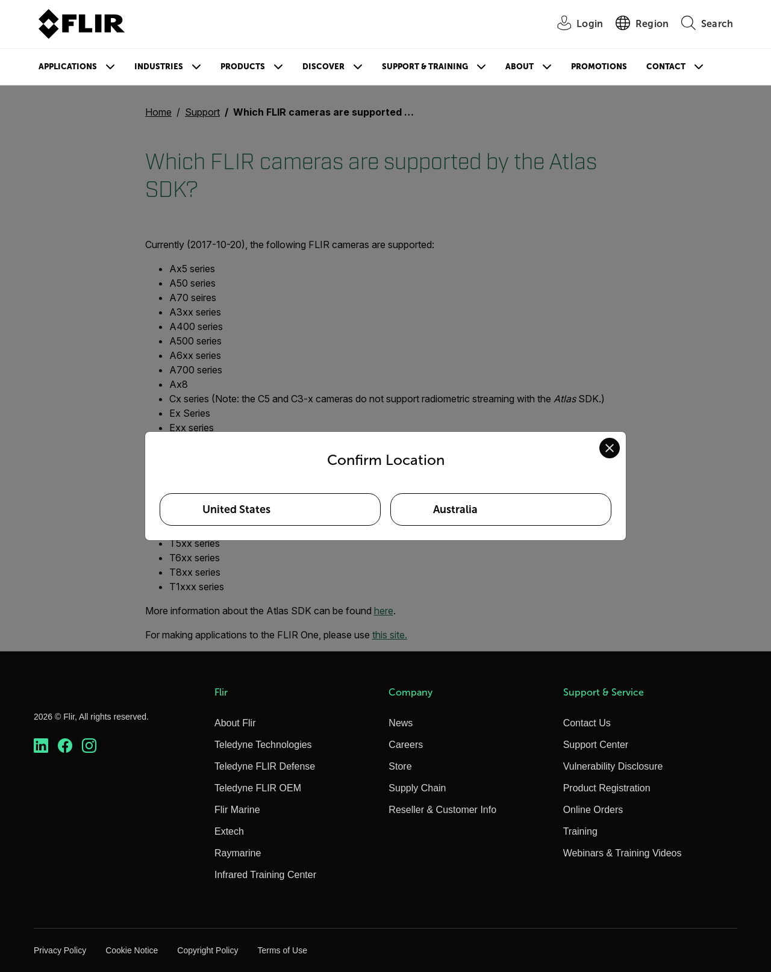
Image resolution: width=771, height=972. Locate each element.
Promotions (599, 66)
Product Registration (607, 788)
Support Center (596, 745)
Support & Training (425, 66)
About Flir (234, 723)
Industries (158, 66)
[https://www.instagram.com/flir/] (89, 745)
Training (580, 831)
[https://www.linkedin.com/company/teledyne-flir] (41, 745)
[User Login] (573, 24)
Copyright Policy (207, 950)
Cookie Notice (131, 950)
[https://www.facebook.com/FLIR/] (65, 745)
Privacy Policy (60, 950)
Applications (68, 66)
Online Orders (593, 810)
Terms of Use (282, 950)
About (519, 66)
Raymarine (237, 853)
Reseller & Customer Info (442, 810)
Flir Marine (237, 810)
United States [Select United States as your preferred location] (236, 509)
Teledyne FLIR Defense (264, 766)
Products (242, 66)
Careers (406, 745)
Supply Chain (417, 788)
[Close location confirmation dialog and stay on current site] (609, 448)
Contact (665, 66)
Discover (323, 66)
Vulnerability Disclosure (613, 766)
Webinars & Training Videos (622, 853)
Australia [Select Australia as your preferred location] (455, 509)
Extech (229, 831)
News (401, 723)
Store (400, 766)
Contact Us (587, 723)
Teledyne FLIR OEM (257, 788)
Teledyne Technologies (263, 745)
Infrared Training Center (265, 875)
